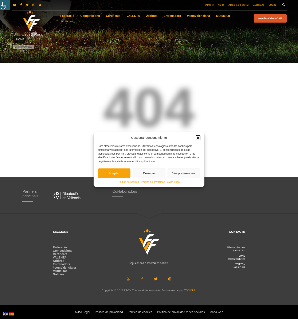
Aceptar (114, 173)
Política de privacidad (153, 181)
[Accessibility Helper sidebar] (5, 5)
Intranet (209, 5)
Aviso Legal (173, 181)
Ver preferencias (183, 173)
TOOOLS (190, 290)
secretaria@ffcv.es (236, 259)
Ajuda (221, 5)
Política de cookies (128, 181)
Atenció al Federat (238, 5)
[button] (198, 138)
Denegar (149, 173)
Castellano (258, 5)
